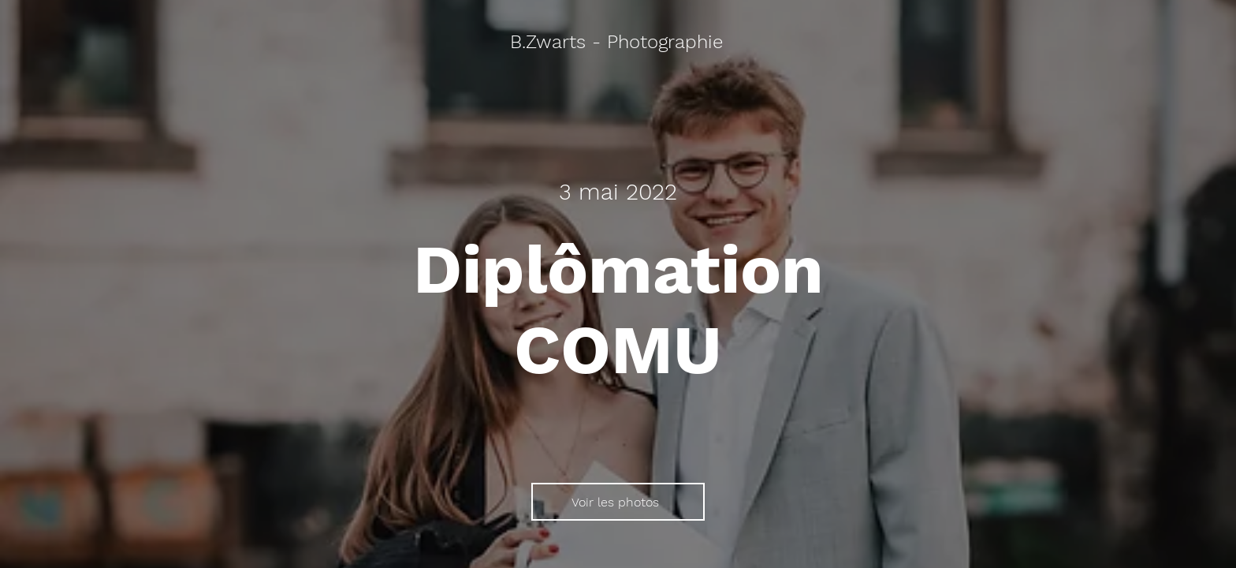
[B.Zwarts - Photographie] (618, 42)
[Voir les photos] (618, 502)
